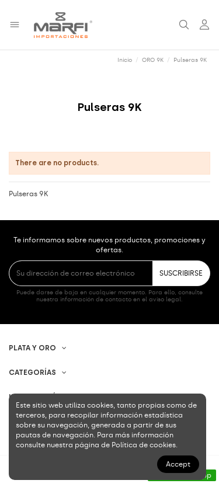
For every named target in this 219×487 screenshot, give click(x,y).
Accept (178, 464)
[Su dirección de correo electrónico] (80, 273)
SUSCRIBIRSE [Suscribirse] (181, 273)
